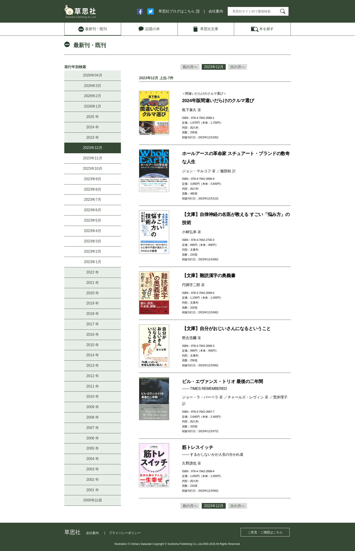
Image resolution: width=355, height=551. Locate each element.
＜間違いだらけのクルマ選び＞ (204, 93)
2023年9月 (92, 179)
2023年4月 (92, 231)
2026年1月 (92, 106)
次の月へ (237, 67)
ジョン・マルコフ (196, 171)
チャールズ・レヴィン (246, 397)
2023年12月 (92, 148)
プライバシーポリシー (125, 533)
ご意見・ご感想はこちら (265, 532)
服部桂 (225, 171)
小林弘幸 (189, 232)
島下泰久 (189, 110)
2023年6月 (92, 210)
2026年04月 (92, 75)
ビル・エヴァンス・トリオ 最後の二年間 (222, 381)
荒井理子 (280, 397)
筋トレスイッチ (197, 447)
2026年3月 (92, 86)
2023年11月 (92, 158)
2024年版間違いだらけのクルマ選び (218, 100)
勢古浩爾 (189, 338)
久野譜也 (189, 463)
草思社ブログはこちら (176, 11)
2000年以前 (92, 500)
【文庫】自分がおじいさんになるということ (226, 328)
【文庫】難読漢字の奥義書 (208, 275)
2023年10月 (92, 168)
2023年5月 (92, 220)
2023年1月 (92, 262)
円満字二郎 (191, 285)
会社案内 (216, 11)
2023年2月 (92, 251)
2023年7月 (92, 199)
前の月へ (190, 67)
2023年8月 (92, 189)
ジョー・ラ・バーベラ (200, 397)
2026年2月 (92, 96)
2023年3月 (92, 241)
